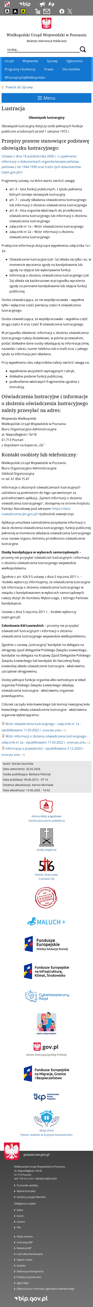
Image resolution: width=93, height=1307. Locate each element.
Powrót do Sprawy (19, 87)
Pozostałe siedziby (27, 1185)
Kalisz (20, 1210)
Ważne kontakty (26, 1191)
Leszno (21, 1221)
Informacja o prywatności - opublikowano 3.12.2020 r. (44, 748)
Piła (19, 1227)
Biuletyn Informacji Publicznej (47, 41)
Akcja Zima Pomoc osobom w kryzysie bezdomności (46, 1130)
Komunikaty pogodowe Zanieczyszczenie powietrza (46, 816)
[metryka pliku (54, 730)
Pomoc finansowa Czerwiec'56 (46, 874)
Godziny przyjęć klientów (31, 1197)
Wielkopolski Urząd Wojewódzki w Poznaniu (46, 34)
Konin (20, 1216)
